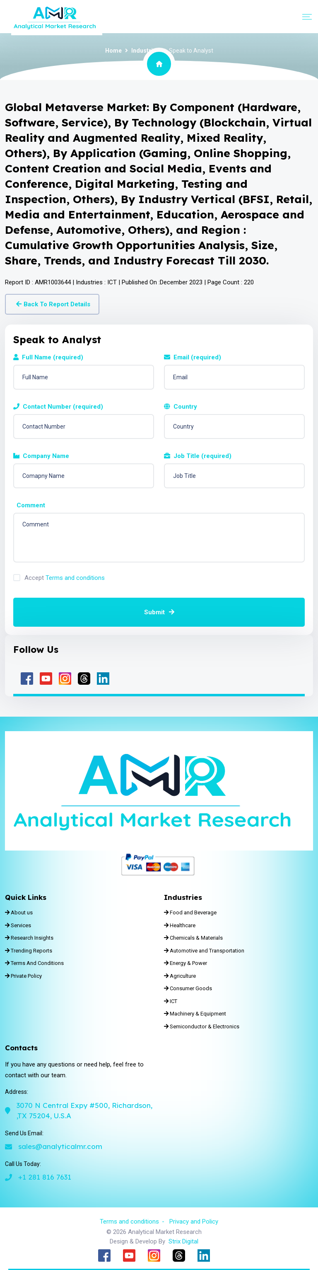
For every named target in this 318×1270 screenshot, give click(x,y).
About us (19, 912)
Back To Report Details (53, 304)
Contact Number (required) (58, 406)
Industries (145, 50)
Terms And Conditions (34, 963)
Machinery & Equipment (195, 1014)
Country (180, 406)
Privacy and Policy (193, 1221)
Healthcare (179, 925)
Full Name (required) (48, 357)
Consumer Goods (188, 988)
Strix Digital (183, 1241)
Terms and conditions (75, 578)
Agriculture (180, 976)
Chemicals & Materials (193, 938)
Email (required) (192, 357)
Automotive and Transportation (204, 951)
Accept (64, 578)
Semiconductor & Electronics (201, 1026)
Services (18, 925)
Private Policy (23, 976)
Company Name (41, 456)
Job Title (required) (197, 456)
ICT (170, 1001)
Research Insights (29, 938)
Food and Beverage (190, 912)
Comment (29, 505)
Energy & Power (185, 963)
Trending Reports (28, 951)
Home (113, 50)
